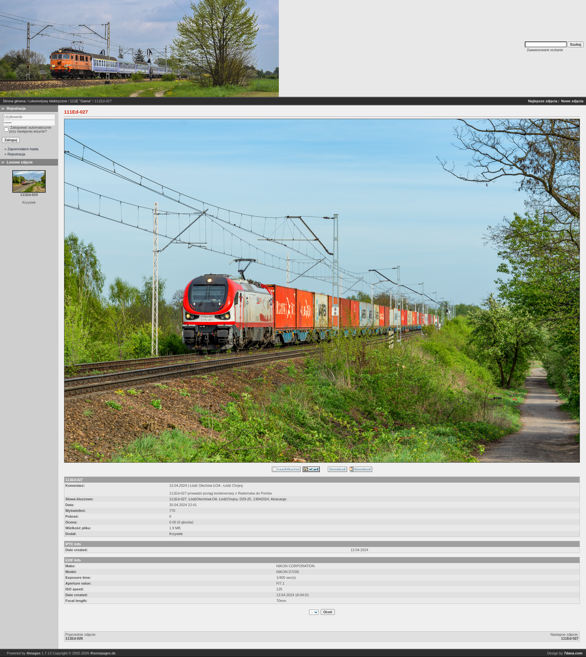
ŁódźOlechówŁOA (203, 499)
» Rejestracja (15, 154)
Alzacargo (279, 499)
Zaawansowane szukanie (545, 50)
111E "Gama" (81, 101)
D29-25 (245, 499)
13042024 (261, 499)
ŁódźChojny (228, 499)
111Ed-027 (178, 499)
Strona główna (14, 101)
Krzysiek (176, 534)
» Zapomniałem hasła (21, 149)
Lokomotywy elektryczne (48, 101)
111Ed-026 (74, 638)
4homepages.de (103, 653)
